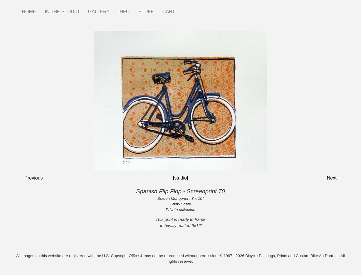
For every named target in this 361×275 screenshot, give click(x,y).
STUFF (146, 11)
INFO (124, 11)
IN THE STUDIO (62, 11)
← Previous (31, 177)
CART (168, 11)
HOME (29, 11)
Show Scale (180, 204)
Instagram (183, 8)
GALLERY (99, 11)
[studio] (180, 177)
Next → (334, 177)
